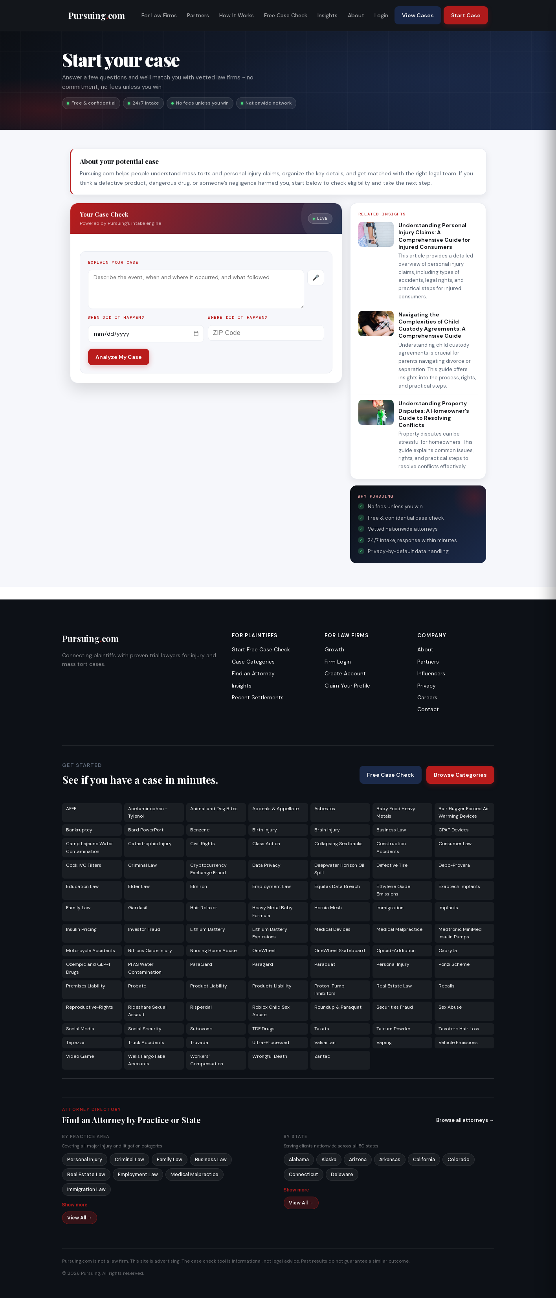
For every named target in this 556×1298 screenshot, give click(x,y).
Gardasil (137, 908)
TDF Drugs (263, 1029)
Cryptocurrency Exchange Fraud (208, 869)
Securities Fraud (394, 1007)
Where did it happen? (238, 317)
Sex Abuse (450, 1007)
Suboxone (201, 1029)
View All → (79, 1218)
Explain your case (113, 262)
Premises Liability (85, 986)
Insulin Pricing (81, 929)
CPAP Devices (454, 830)
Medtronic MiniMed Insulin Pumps (460, 933)
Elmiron (198, 886)
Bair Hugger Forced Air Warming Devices (464, 812)
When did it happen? (116, 317)
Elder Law (139, 886)
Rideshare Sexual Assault (147, 1011)
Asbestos (324, 808)
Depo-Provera (454, 865)
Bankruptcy (79, 830)
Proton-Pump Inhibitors (329, 989)
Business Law (391, 830)
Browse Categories (460, 774)
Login (381, 15)
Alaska (328, 1159)
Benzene (199, 830)
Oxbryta (448, 950)
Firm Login (338, 661)
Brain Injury (327, 830)
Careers (427, 697)
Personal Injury (392, 964)
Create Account (345, 673)
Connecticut (303, 1174)
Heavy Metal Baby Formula (272, 911)
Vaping (384, 1042)
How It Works (236, 15)
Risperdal (201, 1007)
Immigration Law (86, 1189)
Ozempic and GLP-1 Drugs (88, 968)
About (356, 15)
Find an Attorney (253, 673)
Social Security (144, 1029)
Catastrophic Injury (150, 843)
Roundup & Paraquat (337, 1007)
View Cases (418, 15)
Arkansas (389, 1159)
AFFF (71, 808)
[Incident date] (146, 333)
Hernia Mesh (328, 908)
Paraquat (324, 964)
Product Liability (208, 986)
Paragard (262, 964)
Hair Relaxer (203, 908)
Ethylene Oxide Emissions (393, 890)
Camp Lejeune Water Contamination (89, 847)
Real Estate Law (394, 986)
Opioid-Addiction (396, 950)
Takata (321, 1029)
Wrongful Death (269, 1056)
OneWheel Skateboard (339, 950)
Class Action (266, 843)
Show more (75, 1205)
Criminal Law (142, 865)
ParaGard (201, 964)
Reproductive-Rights (89, 1007)
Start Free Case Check (261, 649)
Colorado (459, 1159)
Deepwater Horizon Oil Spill (339, 869)
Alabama (299, 1159)
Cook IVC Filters (83, 865)
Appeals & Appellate (275, 808)
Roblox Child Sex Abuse (271, 1011)
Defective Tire (391, 865)
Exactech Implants (459, 886)
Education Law (82, 886)
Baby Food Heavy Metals (395, 812)
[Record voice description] (315, 277)
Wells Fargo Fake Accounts (146, 1060)
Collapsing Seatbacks (338, 843)
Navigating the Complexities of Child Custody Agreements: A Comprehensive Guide (432, 325)
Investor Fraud (144, 929)
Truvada (199, 1042)
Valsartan (325, 1042)
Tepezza (75, 1042)
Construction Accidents (391, 847)
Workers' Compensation (206, 1060)
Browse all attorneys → (465, 1120)
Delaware (342, 1174)
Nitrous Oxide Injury (150, 950)
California (424, 1159)
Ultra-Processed (270, 1042)
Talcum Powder (393, 1029)
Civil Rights (202, 843)
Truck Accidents (146, 1042)
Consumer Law (455, 843)
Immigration (390, 908)
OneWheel (263, 950)
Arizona (358, 1159)
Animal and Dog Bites (214, 808)
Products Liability (272, 986)
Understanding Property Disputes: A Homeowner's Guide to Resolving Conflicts (433, 414)
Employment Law (271, 886)
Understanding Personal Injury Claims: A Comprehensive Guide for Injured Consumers (434, 236)
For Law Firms (159, 15)
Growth (334, 649)
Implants (448, 908)
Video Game (80, 1056)
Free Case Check (285, 15)
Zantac (322, 1056)
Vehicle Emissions (458, 1042)
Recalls (447, 986)
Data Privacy (266, 865)
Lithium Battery (207, 929)
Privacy (426, 685)
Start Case (466, 15)
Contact (428, 709)
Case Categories (253, 661)
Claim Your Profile (347, 685)
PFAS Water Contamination (144, 968)
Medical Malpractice (399, 929)
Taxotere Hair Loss (459, 1029)
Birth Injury (264, 830)
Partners (198, 15)
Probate (137, 986)
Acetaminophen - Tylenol (147, 812)
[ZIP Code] (266, 333)
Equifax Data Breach (337, 886)
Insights (327, 15)
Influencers (431, 673)
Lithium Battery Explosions (269, 933)
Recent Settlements (258, 697)
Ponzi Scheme (454, 964)
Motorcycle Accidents (90, 950)
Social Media (80, 1029)
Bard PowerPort (145, 830)
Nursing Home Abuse (213, 950)
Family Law (78, 908)
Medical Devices (332, 929)
